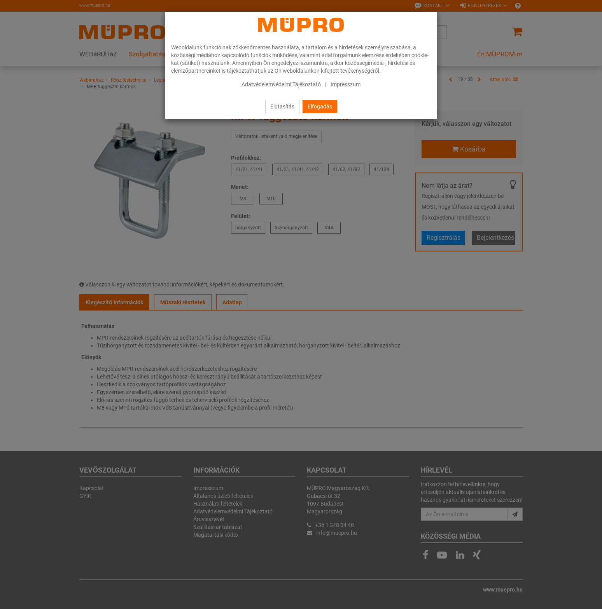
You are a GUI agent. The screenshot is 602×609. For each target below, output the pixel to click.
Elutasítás (282, 106)
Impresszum (345, 84)
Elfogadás (320, 106)
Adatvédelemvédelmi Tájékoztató (281, 84)
